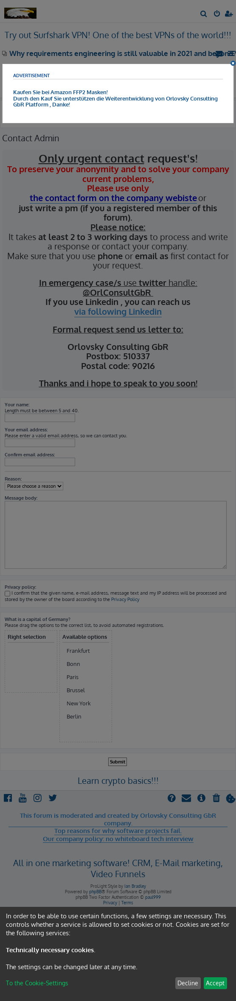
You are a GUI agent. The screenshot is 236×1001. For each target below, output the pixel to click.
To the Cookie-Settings (37, 983)
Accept (215, 983)
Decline (187, 983)
